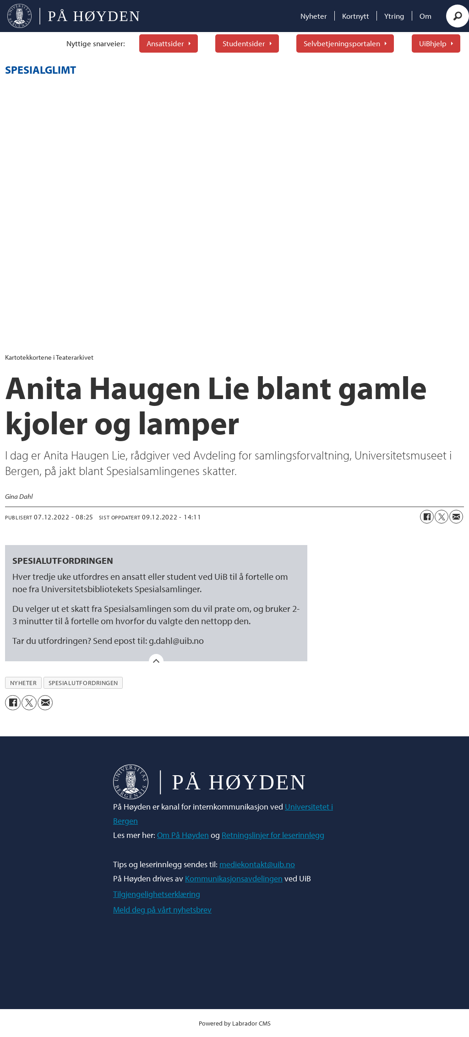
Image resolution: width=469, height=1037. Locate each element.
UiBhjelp (433, 43)
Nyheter (313, 16)
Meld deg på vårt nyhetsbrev (162, 909)
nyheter (23, 683)
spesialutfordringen (83, 683)
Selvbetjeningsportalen (342, 43)
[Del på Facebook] (427, 517)
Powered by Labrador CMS (235, 1023)
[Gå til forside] (73, 16)
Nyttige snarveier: (95, 43)
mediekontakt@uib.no (257, 864)
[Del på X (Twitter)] (441, 517)
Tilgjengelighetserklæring (156, 894)
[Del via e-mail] (456, 517)
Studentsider (244, 43)
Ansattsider (165, 43)
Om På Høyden (183, 835)
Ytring (394, 16)
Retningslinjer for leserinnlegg (273, 835)
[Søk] (457, 16)
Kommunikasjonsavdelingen (234, 878)
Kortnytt (355, 16)
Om (425, 16)
